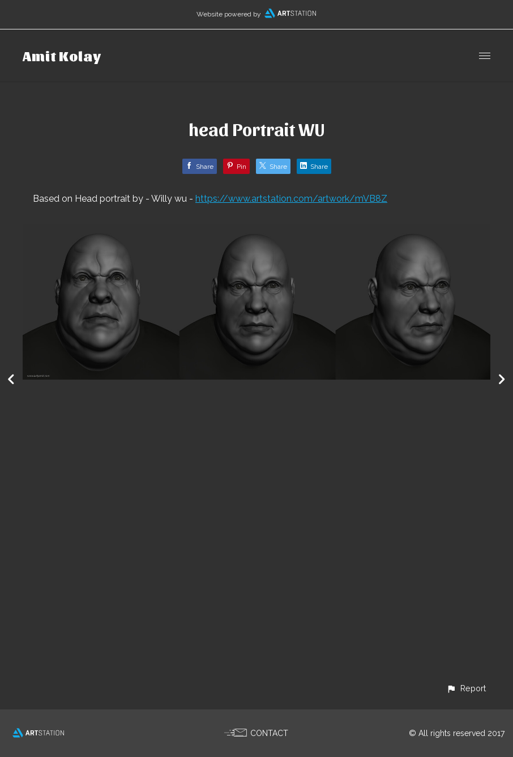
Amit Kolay (62, 55)
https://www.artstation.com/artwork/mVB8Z (291, 198)
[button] (466, 688)
